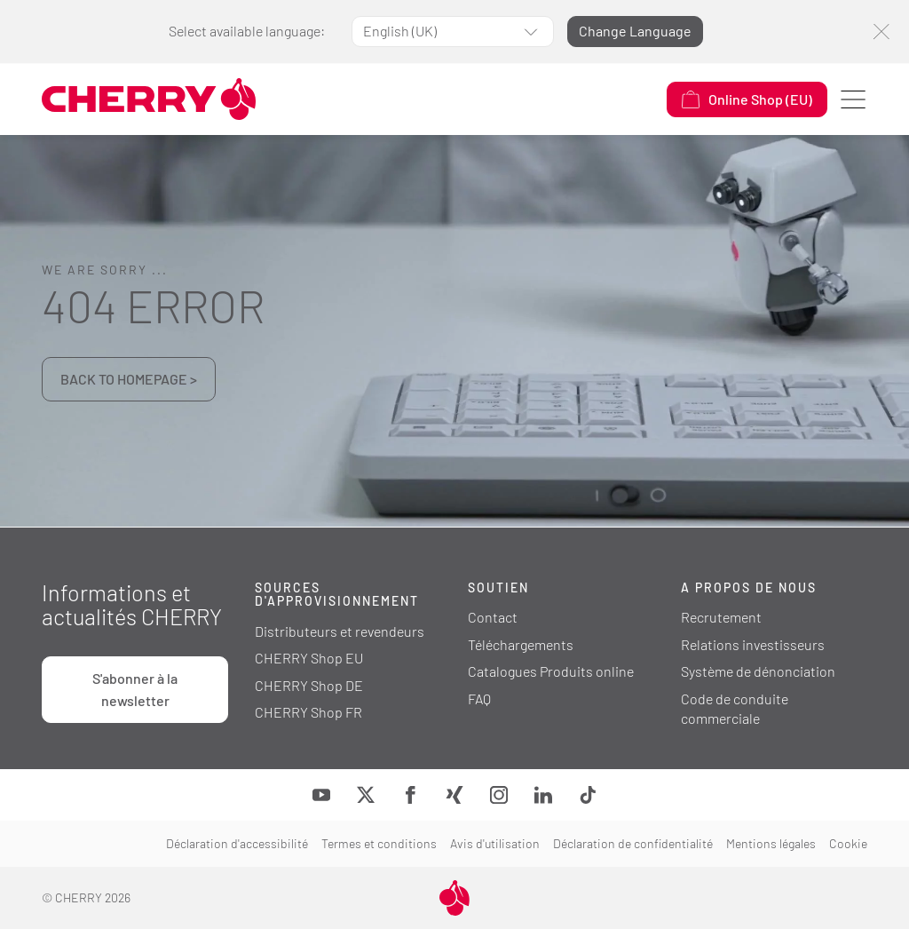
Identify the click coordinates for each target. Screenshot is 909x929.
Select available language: (247, 30)
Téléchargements (520, 644)
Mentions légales (771, 843)
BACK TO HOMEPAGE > (128, 378)
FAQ (479, 698)
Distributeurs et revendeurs (339, 631)
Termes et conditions (379, 843)
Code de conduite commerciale (734, 708)
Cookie (848, 843)
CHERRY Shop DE (309, 685)
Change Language (635, 30)
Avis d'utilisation (495, 843)
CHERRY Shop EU (309, 657)
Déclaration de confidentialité (633, 843)
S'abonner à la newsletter (135, 689)
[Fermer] (881, 32)
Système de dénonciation (758, 671)
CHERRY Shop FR (308, 711)
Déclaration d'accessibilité (237, 843)
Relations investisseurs (753, 644)
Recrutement (721, 616)
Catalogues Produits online (551, 671)
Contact (493, 616)
